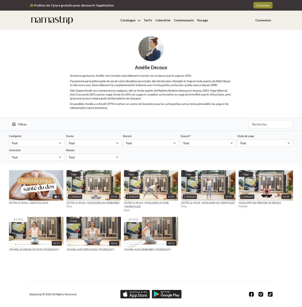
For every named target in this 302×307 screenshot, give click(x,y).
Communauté (184, 20)
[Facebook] (251, 294)
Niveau (70, 150)
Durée (70, 136)
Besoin (127, 136)
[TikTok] (270, 294)
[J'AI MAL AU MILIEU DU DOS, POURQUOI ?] (36, 250)
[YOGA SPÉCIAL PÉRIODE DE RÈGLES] (266, 203)
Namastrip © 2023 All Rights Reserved (52, 294)
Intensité (15, 150)
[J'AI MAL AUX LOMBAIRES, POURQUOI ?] (151, 250)
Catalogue (130, 20)
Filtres (19, 124)
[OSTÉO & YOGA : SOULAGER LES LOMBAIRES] (93, 203)
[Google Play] (167, 294)
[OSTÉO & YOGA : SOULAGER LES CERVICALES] (208, 203)
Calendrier (163, 20)
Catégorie (15, 136)
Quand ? (185, 136)
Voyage (202, 20)
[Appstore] (135, 294)
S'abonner (263, 5)
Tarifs (148, 20)
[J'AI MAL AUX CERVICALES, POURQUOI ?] (93, 250)
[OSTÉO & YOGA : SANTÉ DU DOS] (36, 203)
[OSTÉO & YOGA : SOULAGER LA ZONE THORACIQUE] (151, 205)
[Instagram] (260, 294)
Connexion (263, 20)
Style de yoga (245, 136)
